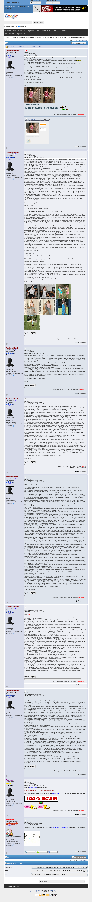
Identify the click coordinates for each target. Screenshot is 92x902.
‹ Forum (14, 886)
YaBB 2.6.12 (53, 890)
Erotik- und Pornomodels (20, 37)
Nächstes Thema (82, 40)
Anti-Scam (8, 37)
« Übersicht (9, 886)
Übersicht (8, 31)
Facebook (63, 31)
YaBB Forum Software (34, 892)
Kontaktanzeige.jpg (31, 119)
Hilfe (14, 31)
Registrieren (8, 8)
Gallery (55, 31)
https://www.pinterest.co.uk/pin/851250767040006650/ (39, 790)
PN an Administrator (44, 31)
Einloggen (23, 6)
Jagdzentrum (20, 34)
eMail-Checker (9, 34)
